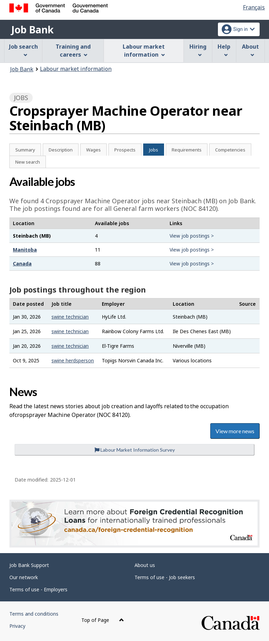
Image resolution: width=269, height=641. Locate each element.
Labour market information (76, 69)
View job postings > (192, 235)
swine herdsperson (72, 360)
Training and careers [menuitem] (73, 50)
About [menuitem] (250, 50)
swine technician (70, 316)
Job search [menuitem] (23, 50)
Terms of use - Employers (38, 589)
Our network (23, 577)
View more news (234, 431)
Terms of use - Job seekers (164, 577)
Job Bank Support (29, 565)
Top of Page (102, 620)
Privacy (17, 626)
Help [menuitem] (224, 50)
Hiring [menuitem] (197, 50)
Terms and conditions (33, 613)
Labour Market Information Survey (135, 450)
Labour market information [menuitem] (144, 50)
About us (144, 565)
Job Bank (32, 29)
